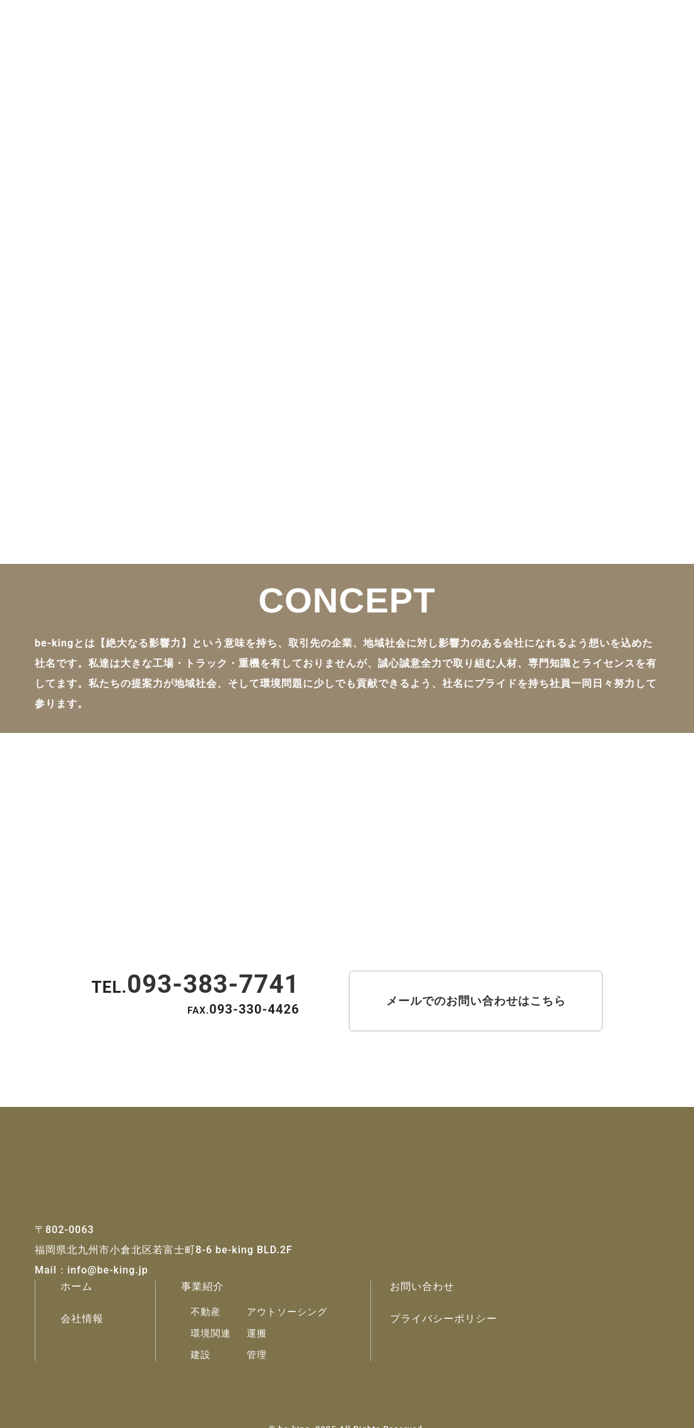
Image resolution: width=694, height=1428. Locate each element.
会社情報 (82, 1319)
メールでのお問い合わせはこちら (476, 1000)
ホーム (77, 1286)
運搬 (257, 1333)
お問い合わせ (422, 1286)
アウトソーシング (287, 1312)
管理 (257, 1355)
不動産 (206, 1312)
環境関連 (211, 1333)
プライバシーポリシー (443, 1319)
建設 (201, 1355)
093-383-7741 (213, 984)
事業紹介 (202, 1286)
